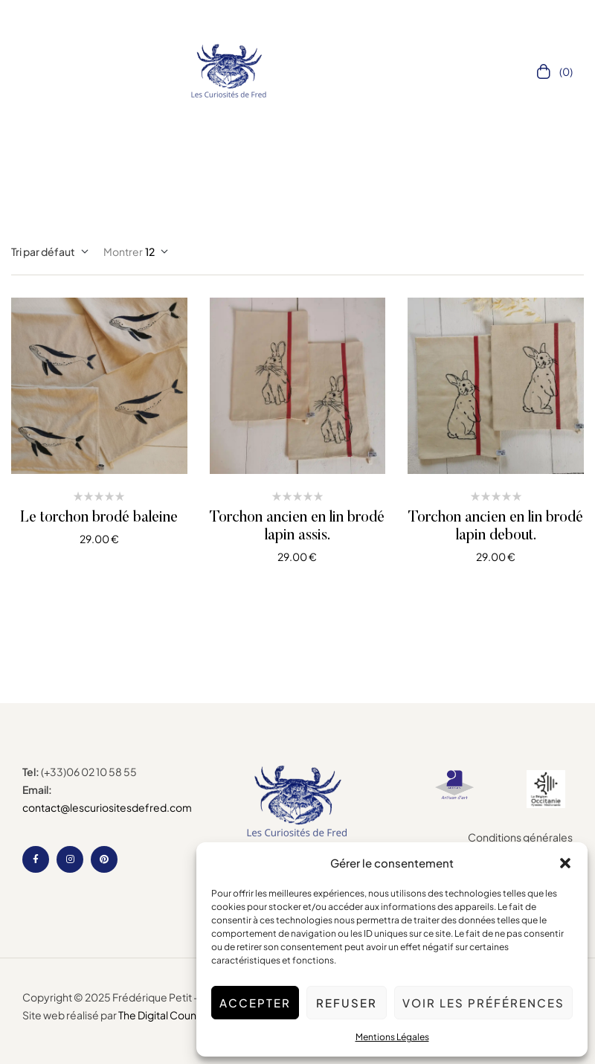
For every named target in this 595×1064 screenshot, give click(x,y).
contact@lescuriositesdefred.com (107, 807)
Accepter (255, 1003)
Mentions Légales (392, 1036)
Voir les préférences (483, 1003)
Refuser (346, 1003)
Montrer (123, 251)
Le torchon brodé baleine (99, 517)
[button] (565, 863)
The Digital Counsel (164, 1015)
